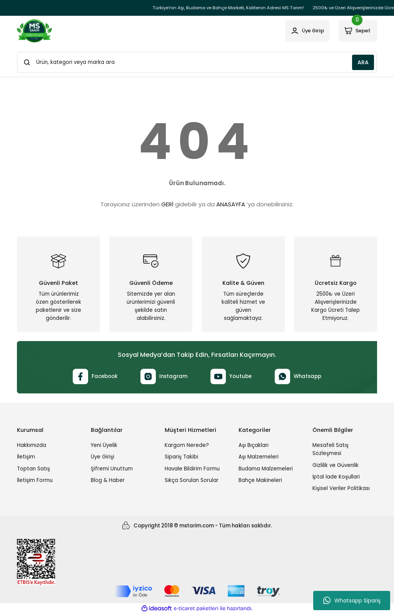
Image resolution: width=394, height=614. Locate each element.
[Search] (197, 62)
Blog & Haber (108, 480)
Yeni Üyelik (104, 445)
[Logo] (34, 30)
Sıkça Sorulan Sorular (192, 480)
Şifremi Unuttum (112, 468)
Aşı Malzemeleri (259, 456)
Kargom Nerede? (187, 445)
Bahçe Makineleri (260, 480)
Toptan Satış (33, 468)
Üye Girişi (102, 456)
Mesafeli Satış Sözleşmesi (330, 449)
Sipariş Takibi (181, 456)
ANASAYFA (230, 204)
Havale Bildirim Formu (192, 468)
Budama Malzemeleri (266, 468)
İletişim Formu (35, 480)
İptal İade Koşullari (336, 476)
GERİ (167, 204)
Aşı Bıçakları (254, 445)
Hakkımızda (31, 445)
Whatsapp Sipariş (352, 600)
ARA (363, 62)
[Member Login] (303, 31)
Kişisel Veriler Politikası (341, 488)
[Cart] (356, 31)
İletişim (26, 456)
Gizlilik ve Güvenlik (335, 465)
